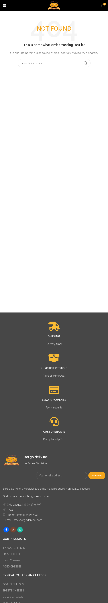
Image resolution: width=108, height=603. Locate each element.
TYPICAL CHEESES (14, 547)
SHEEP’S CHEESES (13, 590)
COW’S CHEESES (13, 596)
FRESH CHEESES (12, 554)
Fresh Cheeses (11, 560)
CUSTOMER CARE (54, 431)
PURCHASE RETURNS (54, 368)
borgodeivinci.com (38, 496)
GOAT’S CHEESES (13, 584)
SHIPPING (54, 336)
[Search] (54, 63)
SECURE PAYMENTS (54, 399)
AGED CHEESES (12, 566)
